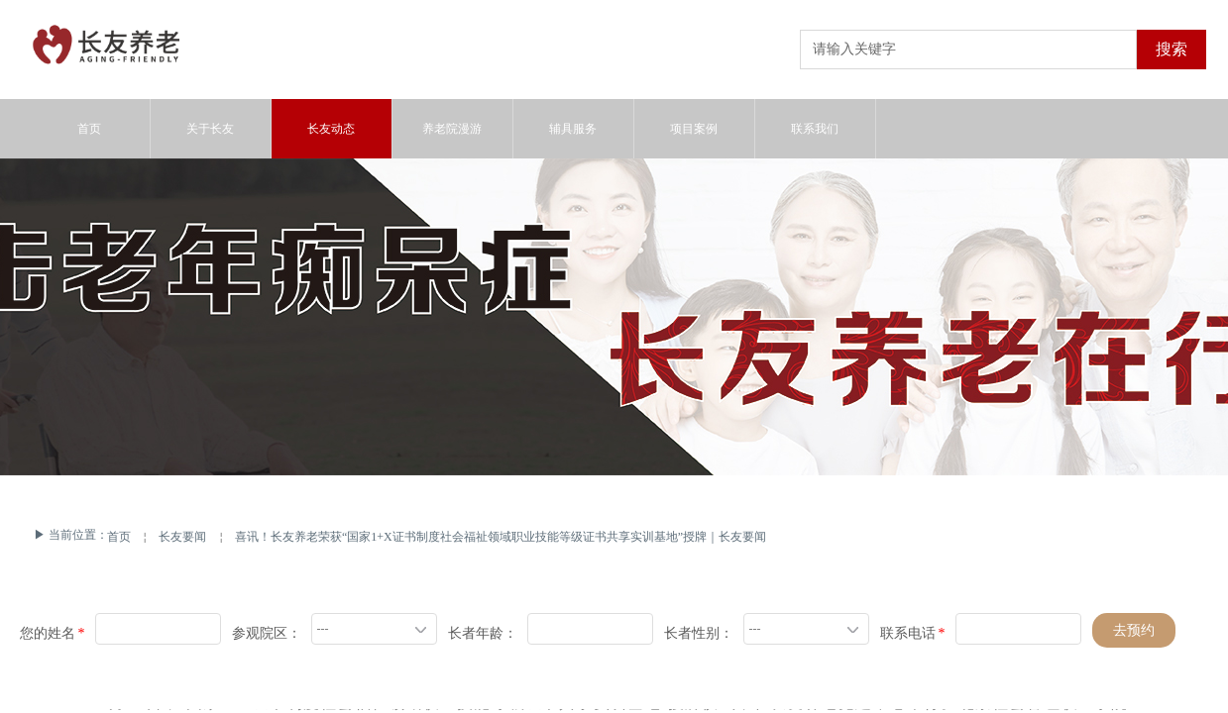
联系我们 (814, 129)
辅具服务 (573, 129)
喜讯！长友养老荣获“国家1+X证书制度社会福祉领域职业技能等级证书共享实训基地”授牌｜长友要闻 (500, 537)
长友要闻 (182, 537)
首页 (119, 537)
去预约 (1134, 630)
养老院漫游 (452, 129)
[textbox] (968, 49)
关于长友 (210, 129)
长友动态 (331, 129)
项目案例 (694, 129)
